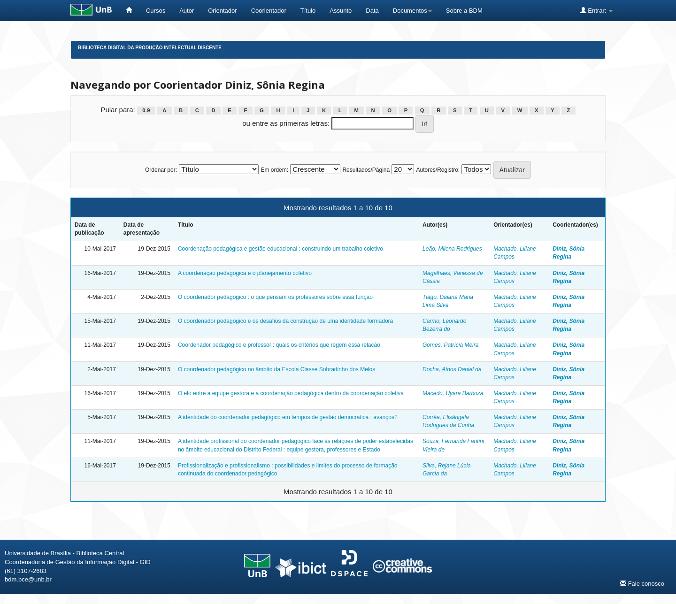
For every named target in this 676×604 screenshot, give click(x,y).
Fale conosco (642, 583)
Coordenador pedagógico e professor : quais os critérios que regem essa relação (279, 345)
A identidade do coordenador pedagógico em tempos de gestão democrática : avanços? (288, 417)
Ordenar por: (161, 170)
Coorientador (268, 10)
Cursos (155, 10)
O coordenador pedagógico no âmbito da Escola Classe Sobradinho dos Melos (276, 369)
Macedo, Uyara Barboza (452, 393)
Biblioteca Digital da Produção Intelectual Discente (150, 47)
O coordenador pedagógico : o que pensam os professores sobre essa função (275, 297)
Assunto (341, 10)
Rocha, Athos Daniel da (452, 369)
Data (372, 10)
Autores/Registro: (438, 170)
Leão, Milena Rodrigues (452, 248)
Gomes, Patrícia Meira (450, 345)
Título (308, 10)
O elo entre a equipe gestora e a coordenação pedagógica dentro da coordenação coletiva (291, 393)
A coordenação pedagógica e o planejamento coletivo (245, 273)
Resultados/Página (366, 170)
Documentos (412, 10)
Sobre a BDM (464, 10)
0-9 (146, 110)
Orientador (222, 10)
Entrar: (596, 10)
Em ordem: (274, 170)
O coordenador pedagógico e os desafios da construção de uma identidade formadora (285, 321)
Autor (186, 10)
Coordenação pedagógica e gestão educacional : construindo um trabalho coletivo (280, 248)
